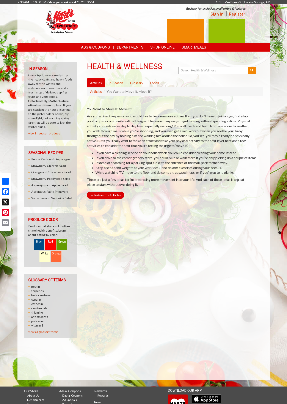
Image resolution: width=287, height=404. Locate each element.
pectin (35, 286)
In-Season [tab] (116, 83)
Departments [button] (130, 47)
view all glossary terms (43, 332)
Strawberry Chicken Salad (48, 165)
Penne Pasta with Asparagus (50, 159)
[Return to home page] (62, 20)
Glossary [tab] (136, 83)
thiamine (37, 312)
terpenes (37, 291)
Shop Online (162, 47)
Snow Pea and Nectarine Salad (51, 198)
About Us (33, 395)
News (97, 402)
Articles (96, 91)
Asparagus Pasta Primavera (49, 191)
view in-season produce (44, 133)
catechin (37, 304)
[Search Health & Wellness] (213, 70)
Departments (35, 400)
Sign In (216, 13)
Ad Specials (69, 400)
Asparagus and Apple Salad (49, 185)
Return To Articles (105, 195)
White (44, 253)
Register (237, 13)
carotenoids (39, 308)
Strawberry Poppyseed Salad (50, 178)
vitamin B (37, 325)
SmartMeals (194, 47)
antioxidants (39, 317)
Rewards (102, 395)
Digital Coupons (72, 395)
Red (50, 241)
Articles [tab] (96, 83)
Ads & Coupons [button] (95, 47)
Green (62, 241)
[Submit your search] (252, 70)
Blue (39, 241)
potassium (38, 321)
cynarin (36, 299)
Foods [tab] (154, 83)
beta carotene (40, 295)
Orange (56, 253)
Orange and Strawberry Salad (51, 172)
